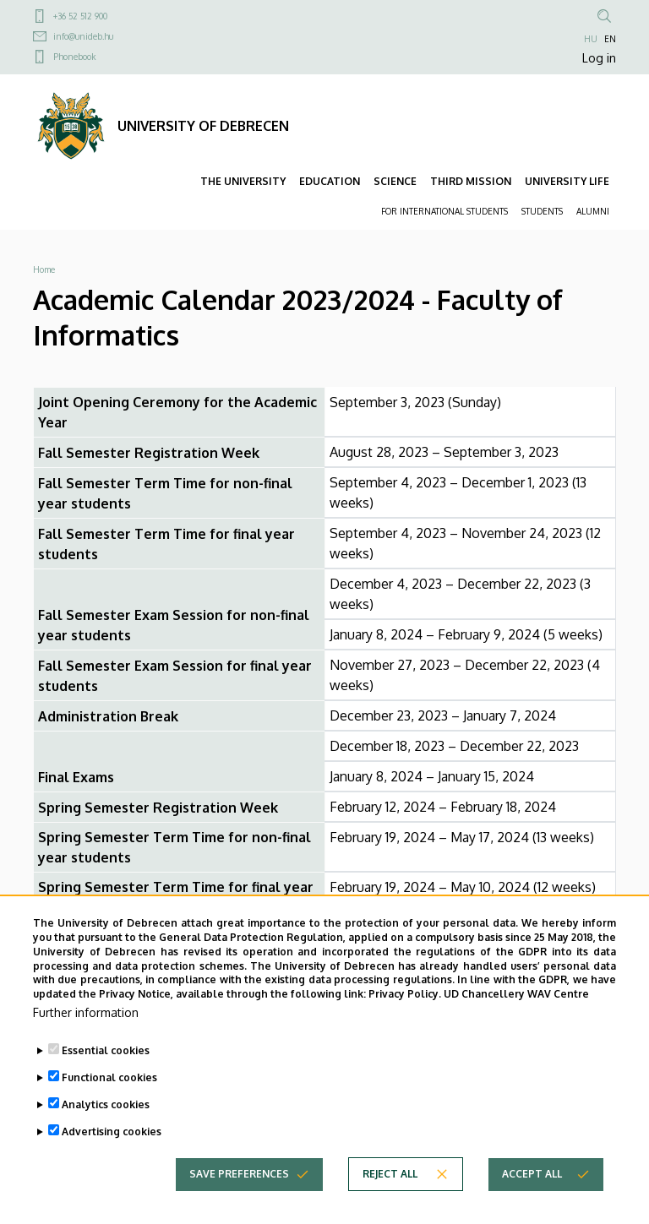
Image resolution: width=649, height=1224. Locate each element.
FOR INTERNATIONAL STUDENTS (444, 211)
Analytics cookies (106, 1118)
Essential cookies (106, 1064)
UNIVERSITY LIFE (567, 181)
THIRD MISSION (470, 181)
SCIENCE (395, 181)
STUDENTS (542, 211)
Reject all (390, 1188)
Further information (86, 1027)
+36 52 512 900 (80, 16)
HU (590, 39)
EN (610, 39)
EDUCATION (329, 181)
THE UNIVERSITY (243, 181)
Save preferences (239, 1188)
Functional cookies (109, 1091)
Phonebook (74, 57)
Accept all (532, 1188)
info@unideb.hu (83, 36)
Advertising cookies (111, 1146)
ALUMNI (592, 211)
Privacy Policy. (404, 1008)
